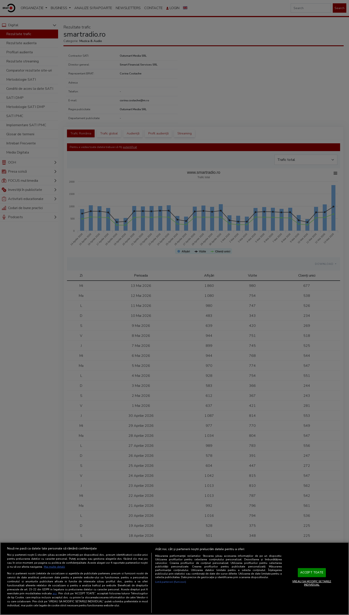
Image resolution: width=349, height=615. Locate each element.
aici (55, 593)
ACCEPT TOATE (311, 573)
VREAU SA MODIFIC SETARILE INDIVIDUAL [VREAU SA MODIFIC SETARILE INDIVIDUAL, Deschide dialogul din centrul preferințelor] (311, 583)
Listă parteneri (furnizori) (170, 582)
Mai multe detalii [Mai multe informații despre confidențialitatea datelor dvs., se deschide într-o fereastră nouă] (54, 567)
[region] (174, 578)
